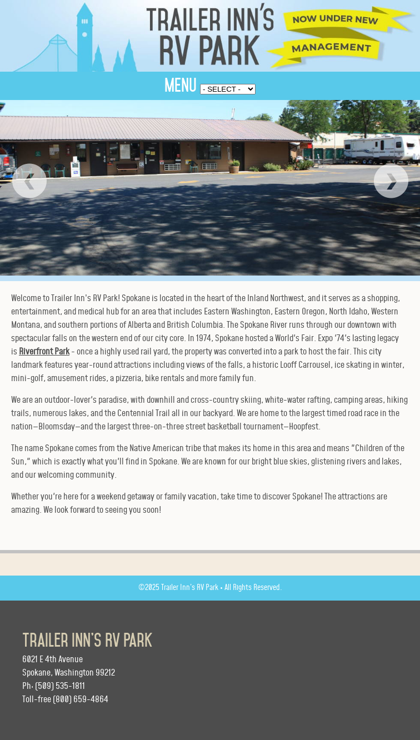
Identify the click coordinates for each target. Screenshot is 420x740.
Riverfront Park (44, 352)
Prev (29, 181)
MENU (180, 85)
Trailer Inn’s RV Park (87, 640)
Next (391, 181)
